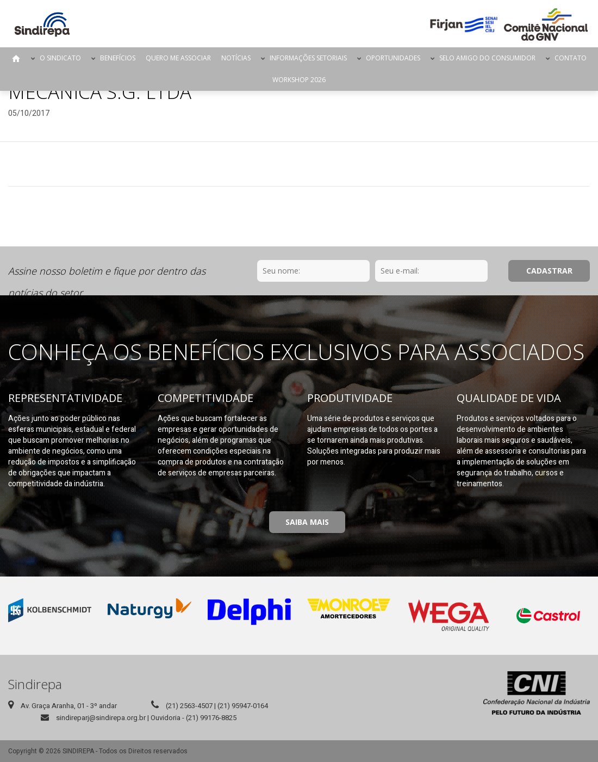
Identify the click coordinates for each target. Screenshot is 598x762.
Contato (571, 58)
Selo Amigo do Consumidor (487, 58)
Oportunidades (393, 58)
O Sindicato (60, 58)
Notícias (236, 58)
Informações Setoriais (308, 58)
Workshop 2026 (299, 79)
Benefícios (117, 58)
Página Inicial (16, 58)
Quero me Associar (178, 58)
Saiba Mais (307, 522)
